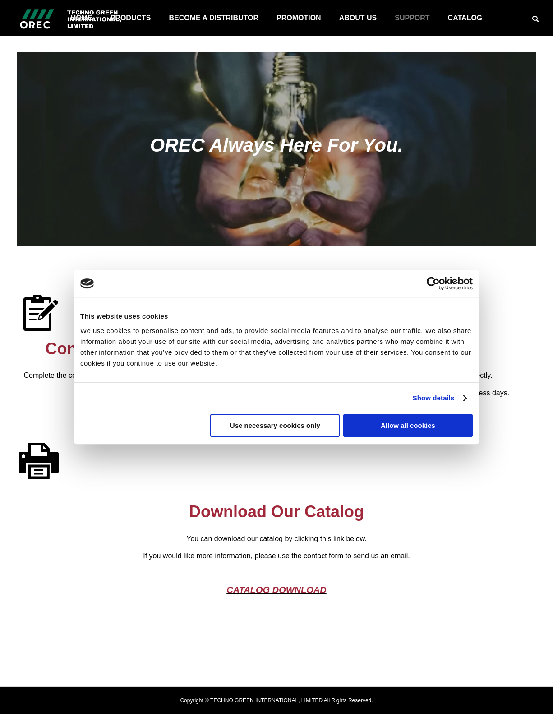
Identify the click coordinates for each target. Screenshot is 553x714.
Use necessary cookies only (275, 425)
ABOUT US (358, 18)
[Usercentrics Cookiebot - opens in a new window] (433, 283)
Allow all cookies (408, 425)
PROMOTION (298, 18)
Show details (434, 398)
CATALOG (465, 18)
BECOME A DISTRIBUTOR (213, 18)
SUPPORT (412, 18)
